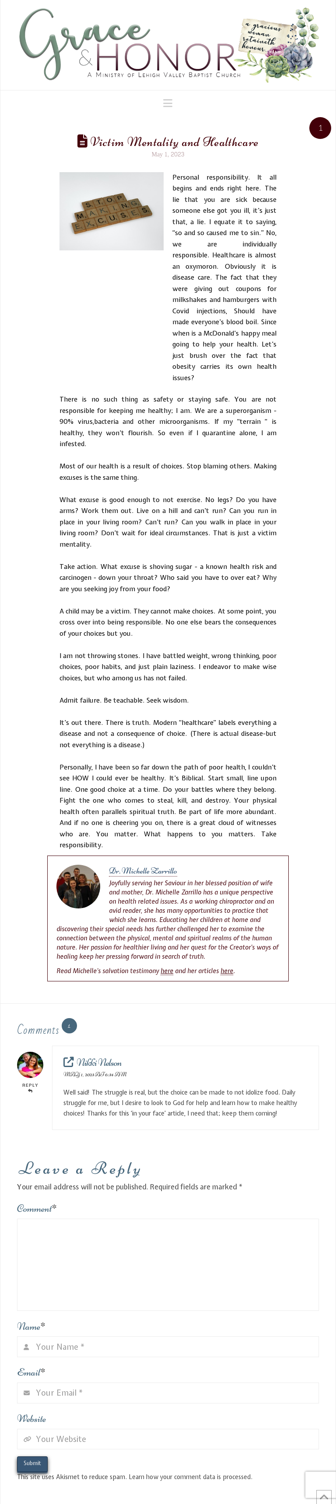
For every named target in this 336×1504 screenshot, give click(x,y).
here (167, 971)
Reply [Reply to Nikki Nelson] (30, 1087)
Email (31, 1372)
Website (31, 1418)
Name (31, 1326)
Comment (37, 1208)
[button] (167, 103)
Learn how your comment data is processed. (190, 1477)
